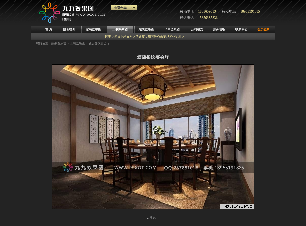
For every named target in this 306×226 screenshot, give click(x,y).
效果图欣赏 (58, 43)
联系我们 (241, 29)
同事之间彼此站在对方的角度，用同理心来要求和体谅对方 (145, 37)
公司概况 (197, 29)
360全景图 (173, 29)
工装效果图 (120, 29)
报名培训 (69, 29)
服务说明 (219, 29)
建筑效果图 (146, 29)
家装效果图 (93, 29)
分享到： (153, 217)
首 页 (48, 29)
